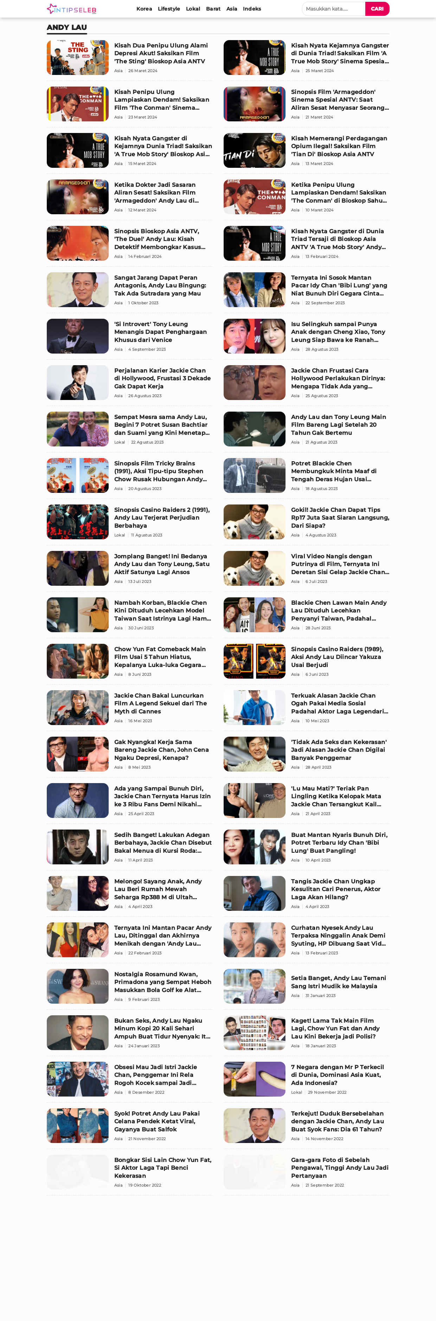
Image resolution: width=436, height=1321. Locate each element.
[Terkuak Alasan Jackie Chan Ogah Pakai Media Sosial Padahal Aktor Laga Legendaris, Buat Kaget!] (307, 710)
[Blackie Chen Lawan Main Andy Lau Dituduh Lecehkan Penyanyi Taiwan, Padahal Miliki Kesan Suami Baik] (307, 617)
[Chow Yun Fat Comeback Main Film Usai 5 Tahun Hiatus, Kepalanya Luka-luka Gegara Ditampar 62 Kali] (130, 664)
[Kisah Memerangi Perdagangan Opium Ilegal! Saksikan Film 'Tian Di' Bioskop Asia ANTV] (307, 153)
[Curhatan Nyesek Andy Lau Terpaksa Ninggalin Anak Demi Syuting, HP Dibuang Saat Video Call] (307, 942)
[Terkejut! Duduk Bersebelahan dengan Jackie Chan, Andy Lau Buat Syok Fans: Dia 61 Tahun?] (307, 1128)
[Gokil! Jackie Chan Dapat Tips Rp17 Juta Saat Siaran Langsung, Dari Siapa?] (307, 524)
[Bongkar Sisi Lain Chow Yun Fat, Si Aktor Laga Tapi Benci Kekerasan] (130, 1175)
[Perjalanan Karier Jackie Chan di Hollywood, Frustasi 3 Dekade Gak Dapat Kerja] (130, 385)
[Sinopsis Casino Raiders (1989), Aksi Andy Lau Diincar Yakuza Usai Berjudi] (307, 664)
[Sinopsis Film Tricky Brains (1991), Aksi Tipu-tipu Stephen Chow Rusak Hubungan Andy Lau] (130, 478)
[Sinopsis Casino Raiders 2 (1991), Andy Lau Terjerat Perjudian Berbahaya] (130, 524)
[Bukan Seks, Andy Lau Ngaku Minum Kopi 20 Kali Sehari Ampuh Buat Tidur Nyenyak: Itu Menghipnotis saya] (130, 1035)
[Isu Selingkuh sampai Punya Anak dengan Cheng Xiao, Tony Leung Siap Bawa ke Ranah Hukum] (307, 339)
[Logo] (73, 9)
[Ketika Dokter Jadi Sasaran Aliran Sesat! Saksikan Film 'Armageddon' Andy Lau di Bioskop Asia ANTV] (130, 199)
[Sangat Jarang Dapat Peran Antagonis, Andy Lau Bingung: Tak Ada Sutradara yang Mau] (130, 292)
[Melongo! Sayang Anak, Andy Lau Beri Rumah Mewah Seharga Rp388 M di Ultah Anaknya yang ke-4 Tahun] (130, 896)
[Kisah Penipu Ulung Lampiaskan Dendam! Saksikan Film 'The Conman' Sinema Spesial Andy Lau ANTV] (130, 107)
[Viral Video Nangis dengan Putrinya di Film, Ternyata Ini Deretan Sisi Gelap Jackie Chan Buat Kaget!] (307, 571)
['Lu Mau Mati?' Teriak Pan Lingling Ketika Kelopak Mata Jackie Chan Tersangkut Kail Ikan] (307, 803)
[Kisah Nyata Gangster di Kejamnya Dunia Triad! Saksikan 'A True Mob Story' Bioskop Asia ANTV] (130, 153)
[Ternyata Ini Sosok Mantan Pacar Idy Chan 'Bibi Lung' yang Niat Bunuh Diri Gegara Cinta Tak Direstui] (307, 292)
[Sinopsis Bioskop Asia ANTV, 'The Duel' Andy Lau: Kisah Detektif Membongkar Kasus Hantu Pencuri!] (130, 246)
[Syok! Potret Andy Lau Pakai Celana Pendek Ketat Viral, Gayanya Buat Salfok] (130, 1128)
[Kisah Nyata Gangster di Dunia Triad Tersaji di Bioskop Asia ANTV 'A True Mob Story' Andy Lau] (307, 246)
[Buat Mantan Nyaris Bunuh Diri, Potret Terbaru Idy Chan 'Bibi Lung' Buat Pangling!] (307, 850)
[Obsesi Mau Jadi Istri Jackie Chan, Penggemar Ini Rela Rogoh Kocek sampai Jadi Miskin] (130, 1082)
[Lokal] (193, 9)
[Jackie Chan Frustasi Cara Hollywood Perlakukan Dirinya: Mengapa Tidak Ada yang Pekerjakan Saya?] (307, 385)
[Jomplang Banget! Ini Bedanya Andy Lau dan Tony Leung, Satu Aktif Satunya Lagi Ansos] (130, 571)
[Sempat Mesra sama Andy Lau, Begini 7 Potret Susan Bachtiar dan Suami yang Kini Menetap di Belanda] (130, 432)
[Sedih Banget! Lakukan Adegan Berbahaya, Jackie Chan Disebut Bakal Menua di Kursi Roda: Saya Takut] (130, 850)
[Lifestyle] (169, 9)
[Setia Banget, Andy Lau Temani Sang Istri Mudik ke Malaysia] (307, 989)
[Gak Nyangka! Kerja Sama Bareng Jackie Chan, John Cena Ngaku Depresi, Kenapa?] (130, 757)
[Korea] (144, 9)
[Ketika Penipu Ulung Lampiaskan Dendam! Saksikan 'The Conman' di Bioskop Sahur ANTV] (307, 199)
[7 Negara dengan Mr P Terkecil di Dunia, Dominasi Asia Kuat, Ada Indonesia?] (307, 1082)
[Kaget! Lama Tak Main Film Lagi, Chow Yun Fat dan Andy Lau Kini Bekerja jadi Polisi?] (307, 1035)
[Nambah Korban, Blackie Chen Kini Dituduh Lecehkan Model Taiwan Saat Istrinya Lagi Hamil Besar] (130, 617)
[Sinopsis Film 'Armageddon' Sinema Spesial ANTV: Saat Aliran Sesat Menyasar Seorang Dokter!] (307, 107)
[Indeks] (252, 9)
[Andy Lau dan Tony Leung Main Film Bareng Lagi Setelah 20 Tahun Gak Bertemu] (307, 432)
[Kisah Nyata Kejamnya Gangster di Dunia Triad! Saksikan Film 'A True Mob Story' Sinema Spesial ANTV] (307, 60)
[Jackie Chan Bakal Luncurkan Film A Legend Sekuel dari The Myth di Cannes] (130, 710)
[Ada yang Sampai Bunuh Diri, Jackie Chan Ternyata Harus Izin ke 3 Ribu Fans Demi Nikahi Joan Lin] (130, 803)
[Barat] (213, 9)
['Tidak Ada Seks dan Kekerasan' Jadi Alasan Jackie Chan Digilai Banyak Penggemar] (307, 757)
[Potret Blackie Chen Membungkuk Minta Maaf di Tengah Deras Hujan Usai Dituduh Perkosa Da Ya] (307, 478)
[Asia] (232, 9)
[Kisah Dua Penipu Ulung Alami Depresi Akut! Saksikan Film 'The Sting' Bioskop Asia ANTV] (130, 60)
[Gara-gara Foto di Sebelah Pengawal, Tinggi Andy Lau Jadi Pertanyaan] (307, 1175)
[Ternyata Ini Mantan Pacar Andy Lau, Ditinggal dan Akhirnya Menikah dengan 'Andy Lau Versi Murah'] (130, 942)
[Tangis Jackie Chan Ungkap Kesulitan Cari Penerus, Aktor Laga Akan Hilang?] (307, 896)
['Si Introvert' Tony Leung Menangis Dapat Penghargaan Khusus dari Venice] (130, 339)
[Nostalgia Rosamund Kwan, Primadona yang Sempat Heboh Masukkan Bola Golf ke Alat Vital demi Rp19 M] (130, 989)
